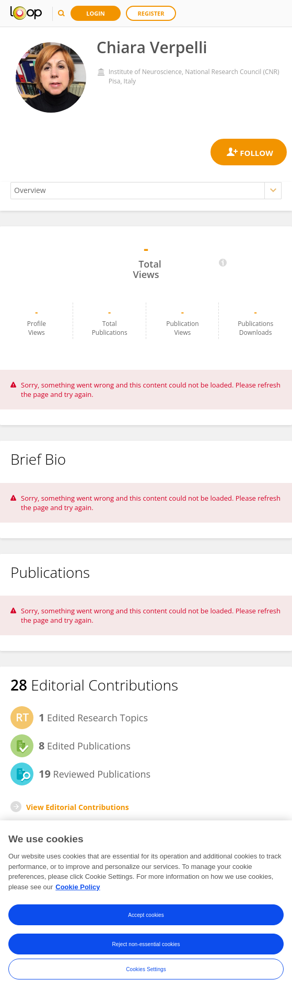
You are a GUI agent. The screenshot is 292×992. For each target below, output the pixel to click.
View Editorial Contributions (77, 807)
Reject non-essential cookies (146, 945)
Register (151, 13)
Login (95, 13)
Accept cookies (146, 915)
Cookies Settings (146, 970)
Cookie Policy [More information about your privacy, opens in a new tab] (77, 887)
